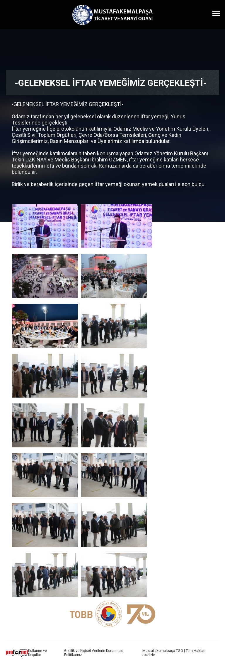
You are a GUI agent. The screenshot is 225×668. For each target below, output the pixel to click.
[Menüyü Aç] (216, 13)
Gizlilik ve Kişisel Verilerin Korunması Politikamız (94, 653)
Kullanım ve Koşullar (37, 653)
